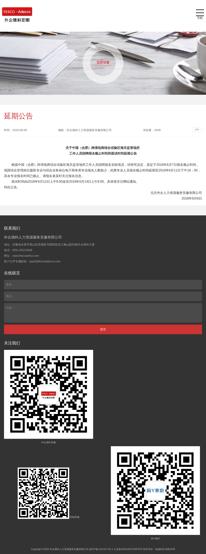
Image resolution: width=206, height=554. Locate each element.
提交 (103, 329)
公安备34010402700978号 (128, 549)
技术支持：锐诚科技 (154, 549)
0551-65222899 (22, 250)
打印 (197, 129)
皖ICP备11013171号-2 (101, 549)
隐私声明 (170, 549)
